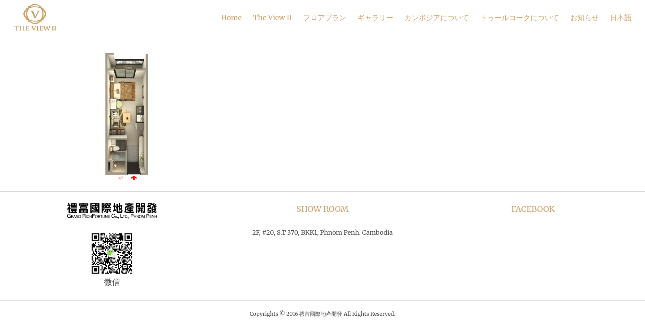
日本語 (621, 17)
